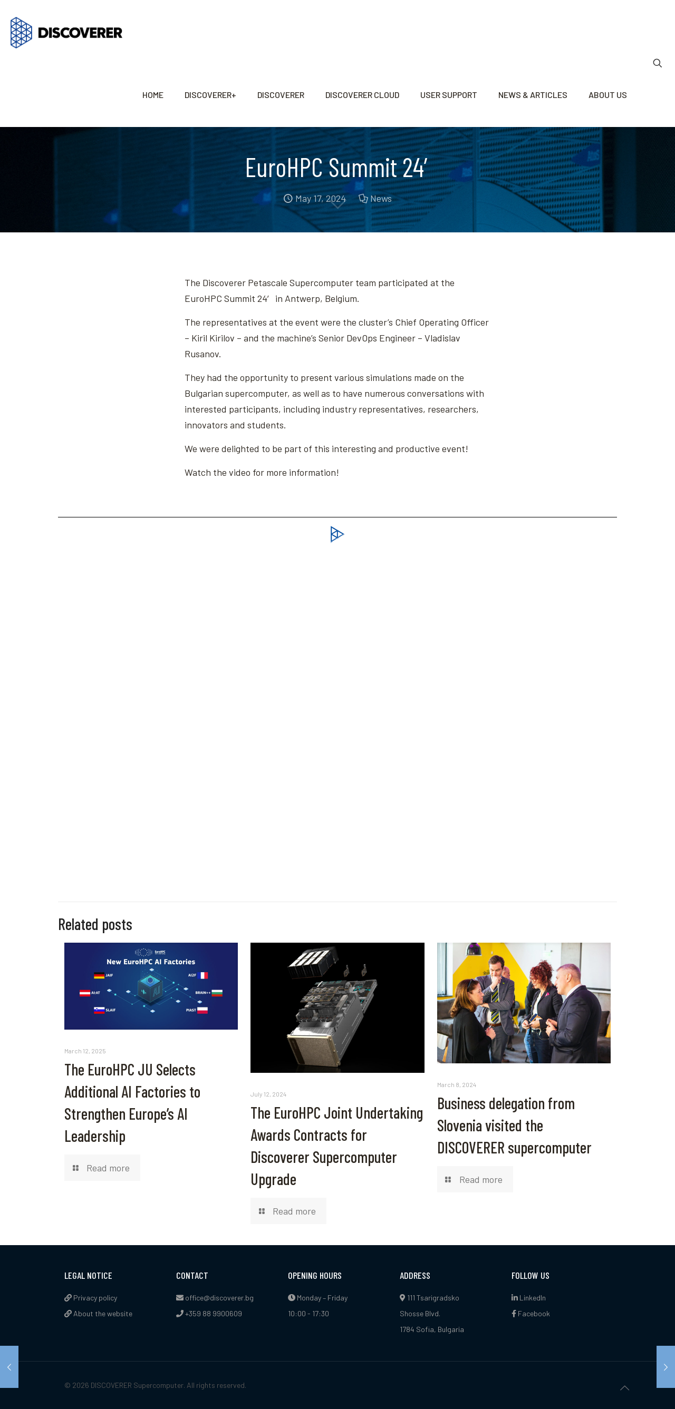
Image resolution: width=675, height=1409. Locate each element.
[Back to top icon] (624, 1387)
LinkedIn (529, 1297)
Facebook (531, 1313)
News (381, 198)
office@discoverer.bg (219, 1297)
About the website (98, 1313)
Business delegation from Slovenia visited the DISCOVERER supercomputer (514, 1125)
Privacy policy (90, 1297)
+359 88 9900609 (213, 1313)
